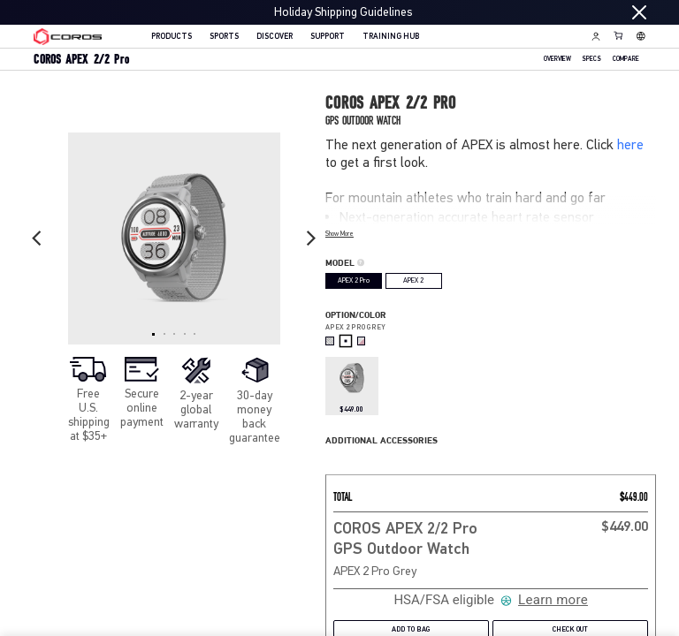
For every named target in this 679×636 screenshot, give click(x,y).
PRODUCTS (171, 37)
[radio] (329, 341)
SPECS (591, 60)
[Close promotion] (639, 12)
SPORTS (224, 37)
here (630, 144)
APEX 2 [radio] (413, 280)
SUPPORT (327, 37)
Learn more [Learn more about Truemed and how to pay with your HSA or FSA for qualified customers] (553, 600)
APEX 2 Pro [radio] (354, 280)
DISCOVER (274, 37)
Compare (626, 60)
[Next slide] (311, 238)
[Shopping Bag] (619, 35)
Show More (339, 234)
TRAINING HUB (390, 37)
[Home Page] (68, 36)
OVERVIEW (557, 60)
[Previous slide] (37, 238)
